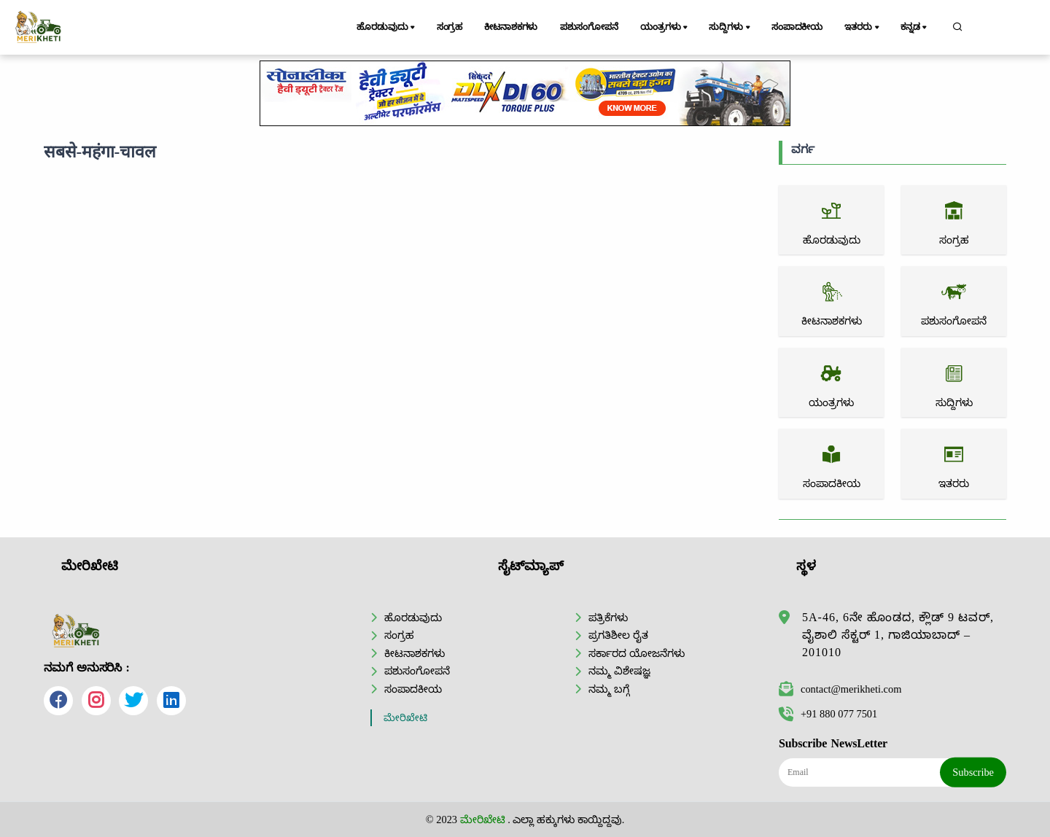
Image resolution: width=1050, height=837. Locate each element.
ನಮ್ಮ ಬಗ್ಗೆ (608, 689)
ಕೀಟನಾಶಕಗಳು (510, 27)
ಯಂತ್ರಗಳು (665, 27)
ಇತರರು (862, 27)
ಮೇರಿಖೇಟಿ (405, 717)
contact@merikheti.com (840, 689)
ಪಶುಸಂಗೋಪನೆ (589, 27)
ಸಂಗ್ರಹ (450, 27)
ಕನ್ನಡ (915, 27)
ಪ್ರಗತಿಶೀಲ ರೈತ (618, 635)
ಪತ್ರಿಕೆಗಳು (608, 617)
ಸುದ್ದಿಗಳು (730, 27)
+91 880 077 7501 (828, 714)
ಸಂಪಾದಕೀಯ (796, 27)
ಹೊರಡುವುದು (387, 27)
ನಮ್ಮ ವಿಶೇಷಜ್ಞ (619, 671)
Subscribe (973, 772)
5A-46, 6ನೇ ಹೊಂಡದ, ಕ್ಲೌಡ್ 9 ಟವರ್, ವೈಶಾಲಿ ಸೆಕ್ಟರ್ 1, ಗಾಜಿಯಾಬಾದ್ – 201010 (898, 634)
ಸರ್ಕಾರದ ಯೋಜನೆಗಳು (636, 653)
